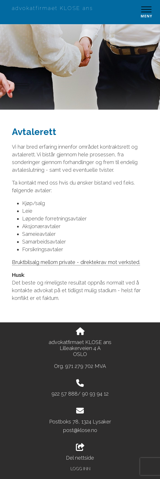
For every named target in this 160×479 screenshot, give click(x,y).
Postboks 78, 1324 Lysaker (80, 422)
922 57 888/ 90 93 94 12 (80, 394)
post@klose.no (80, 430)
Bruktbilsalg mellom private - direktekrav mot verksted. (76, 262)
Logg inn (80, 468)
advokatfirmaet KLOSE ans (52, 8)
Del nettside (80, 452)
